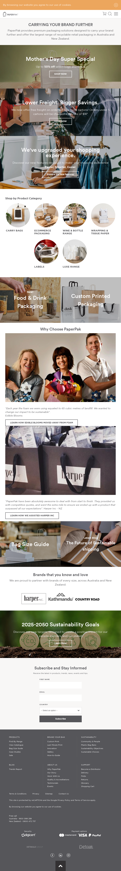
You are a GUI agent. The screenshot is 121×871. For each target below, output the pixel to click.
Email (42, 692)
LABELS (39, 266)
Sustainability (88, 737)
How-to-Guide (53, 755)
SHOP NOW (60, 74)
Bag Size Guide (16, 748)
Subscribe (60, 719)
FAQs (83, 776)
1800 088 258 (25, 819)
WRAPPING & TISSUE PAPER (100, 232)
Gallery (50, 752)
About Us (52, 765)
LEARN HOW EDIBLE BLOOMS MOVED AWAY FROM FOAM (41, 422)
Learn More (60, 643)
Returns (84, 780)
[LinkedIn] (60, 855)
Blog (11, 765)
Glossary (85, 783)
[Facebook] (52, 855)
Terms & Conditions (17, 794)
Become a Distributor (90, 769)
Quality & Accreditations (58, 780)
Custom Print (53, 741)
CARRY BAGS (14, 230)
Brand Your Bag (56, 737)
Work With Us (53, 776)
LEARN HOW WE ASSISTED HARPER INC (32, 515)
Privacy (35, 794)
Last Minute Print (54, 745)
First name (44, 679)
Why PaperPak (54, 769)
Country (43, 704)
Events (50, 786)
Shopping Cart (87, 786)
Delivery (84, 773)
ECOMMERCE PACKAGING (42, 232)
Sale (11, 755)
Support (85, 765)
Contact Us (64, 794)
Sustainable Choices (90, 752)
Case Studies (15, 752)
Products (14, 737)
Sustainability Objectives (92, 748)
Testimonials (52, 783)
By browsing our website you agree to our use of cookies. (35, 807)
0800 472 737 (29, 821)
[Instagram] (68, 855)
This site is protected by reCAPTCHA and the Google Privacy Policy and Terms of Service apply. (52, 800)
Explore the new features (60, 174)
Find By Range (15, 741)
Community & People (90, 741)
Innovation (52, 748)
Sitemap (49, 794)
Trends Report (15, 769)
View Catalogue (16, 745)
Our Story (51, 773)
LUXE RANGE (71, 266)
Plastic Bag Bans (88, 745)
